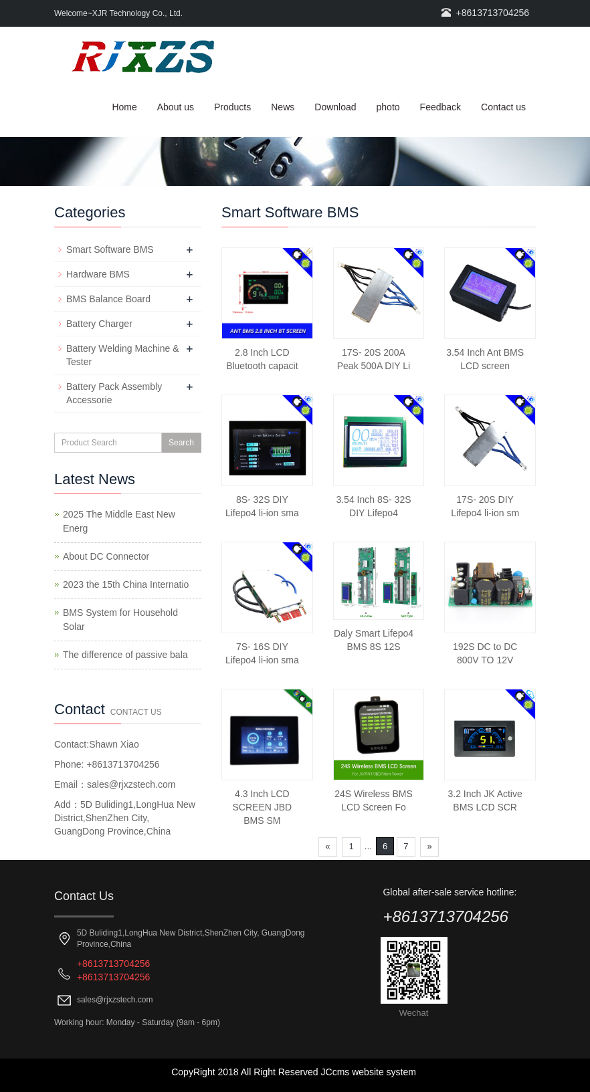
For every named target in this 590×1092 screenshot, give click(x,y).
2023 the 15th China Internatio (126, 584)
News (282, 107)
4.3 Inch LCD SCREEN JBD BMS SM (262, 807)
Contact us (503, 107)
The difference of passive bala (125, 654)
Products (232, 107)
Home (124, 107)
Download (335, 107)
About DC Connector (106, 556)
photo (388, 107)
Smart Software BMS (110, 249)
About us (175, 107)
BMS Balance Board (108, 299)
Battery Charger (99, 323)
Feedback (440, 107)
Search (181, 442)
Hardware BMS (98, 274)
